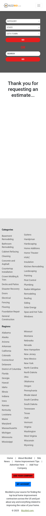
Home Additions (32, 248)
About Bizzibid (25, 458)
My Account (23, 484)
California (6, 351)
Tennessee (29, 408)
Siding (27, 303)
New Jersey (30, 354)
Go (23, 40)
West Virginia (30, 436)
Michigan (6, 432)
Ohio (26, 377)
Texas (27, 413)
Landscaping (30, 271)
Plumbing (28, 284)
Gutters (27, 234)
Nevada (28, 345)
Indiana (5, 396)
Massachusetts (9, 428)
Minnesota (7, 437)
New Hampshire (32, 349)
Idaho (4, 387)
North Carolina (31, 368)
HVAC (27, 257)
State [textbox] (10, 27)
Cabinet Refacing (10, 251)
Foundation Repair (11, 311)
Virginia (27, 427)
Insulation (29, 262)
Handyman (29, 239)
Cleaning (6, 256)
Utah (26, 418)
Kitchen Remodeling (34, 266)
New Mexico (30, 358)
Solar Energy (30, 307)
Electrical (6, 298)
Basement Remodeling (7, 237)
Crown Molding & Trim (10, 278)
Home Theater (31, 253)
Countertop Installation (7, 270)
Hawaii (5, 382)
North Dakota (30, 372)
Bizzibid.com (27, 510)
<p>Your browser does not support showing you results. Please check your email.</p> (23, 128)
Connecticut (8, 360)
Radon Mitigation (32, 289)
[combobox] (23, 21)
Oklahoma (29, 381)
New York (28, 363)
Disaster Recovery (11, 289)
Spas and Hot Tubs (33, 312)
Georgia (5, 378)
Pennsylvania (30, 390)
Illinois (5, 391)
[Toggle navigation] (38, 5)
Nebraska (28, 340)
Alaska (5, 337)
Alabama (6, 332)
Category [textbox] (12, 21)
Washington (30, 431)
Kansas (5, 405)
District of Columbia (11, 369)
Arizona (5, 341)
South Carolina (31, 399)
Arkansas (6, 346)
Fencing (6, 302)
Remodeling (30, 293)
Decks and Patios (10, 284)
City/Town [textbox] (12, 34)
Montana (28, 336)
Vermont (28, 422)
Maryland (6, 423)
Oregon (27, 386)
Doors (5, 293)
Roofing (28, 298)
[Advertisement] (23, 182)
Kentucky (6, 410)
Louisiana (6, 414)
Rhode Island (30, 395)
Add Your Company (23, 476)
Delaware (6, 364)
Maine (5, 419)
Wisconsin (29, 440)
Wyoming (28, 445)
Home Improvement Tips (27, 461)
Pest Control (30, 280)
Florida (5, 373)
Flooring (6, 307)
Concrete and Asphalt (8, 262)
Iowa (4, 401)
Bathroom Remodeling (7, 245)
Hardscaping (30, 243)
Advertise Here (17, 464)
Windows (28, 316)
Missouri (28, 331)
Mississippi (7, 441)
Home (10, 458)
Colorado (6, 355)
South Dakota (30, 404)
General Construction (8, 318)
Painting (28, 275)
